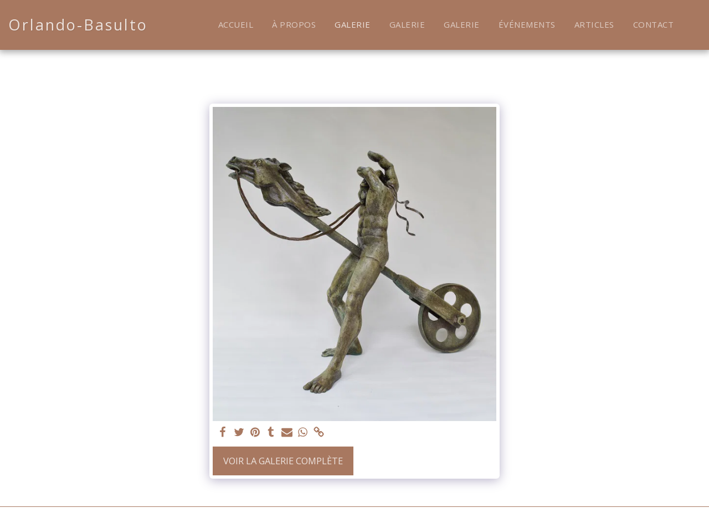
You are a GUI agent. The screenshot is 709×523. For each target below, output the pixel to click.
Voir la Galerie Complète (283, 460)
